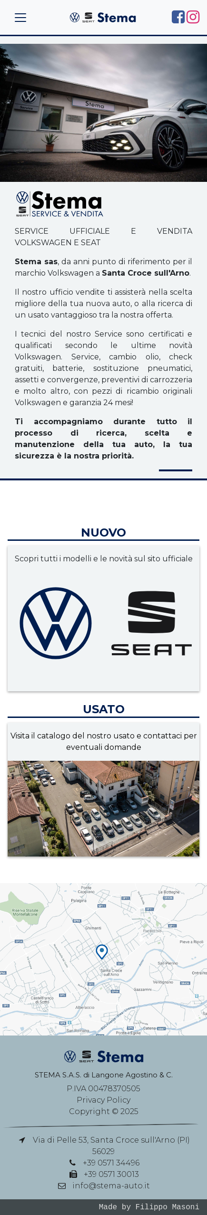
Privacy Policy (103, 1100)
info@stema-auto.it (111, 1185)
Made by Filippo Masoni (149, 1207)
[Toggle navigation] (20, 18)
